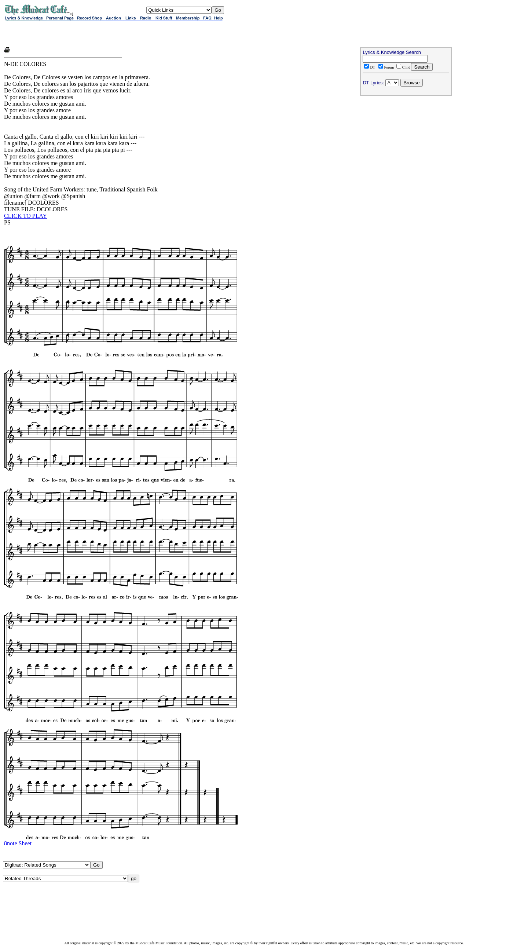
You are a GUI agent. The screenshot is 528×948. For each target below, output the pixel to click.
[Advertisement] (90, 34)
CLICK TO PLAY (25, 216)
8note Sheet (18, 843)
